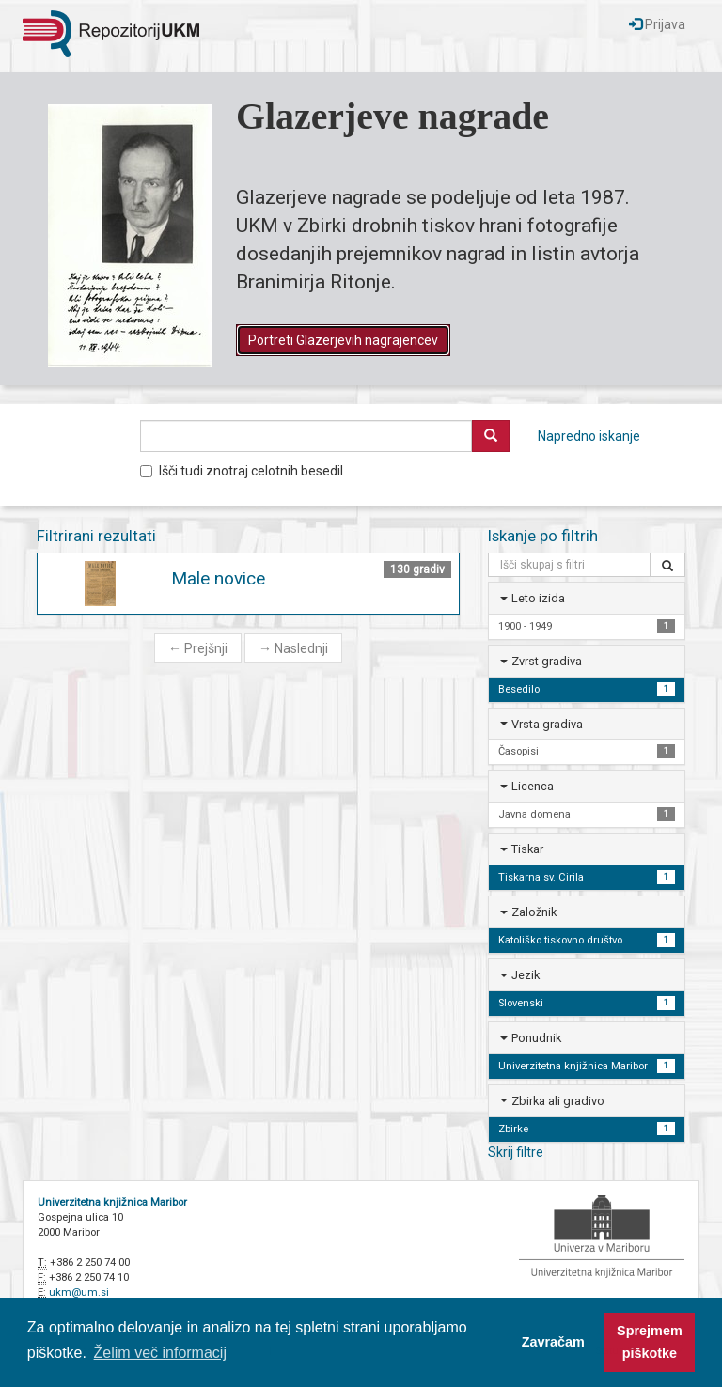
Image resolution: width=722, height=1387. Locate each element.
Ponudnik (536, 1038)
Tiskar (527, 849)
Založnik (534, 912)
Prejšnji (198, 648)
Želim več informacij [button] (160, 1353)
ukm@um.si (79, 1292)
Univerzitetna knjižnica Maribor (112, 1202)
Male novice (218, 578)
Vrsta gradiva (547, 724)
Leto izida (538, 598)
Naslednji (293, 648)
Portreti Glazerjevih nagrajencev (343, 340)
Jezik (525, 975)
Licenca (532, 786)
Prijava (657, 24)
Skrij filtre (515, 1152)
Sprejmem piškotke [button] (650, 1342)
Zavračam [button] (553, 1341)
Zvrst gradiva (546, 661)
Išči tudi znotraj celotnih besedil (241, 470)
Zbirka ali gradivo (557, 1101)
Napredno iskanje (589, 436)
